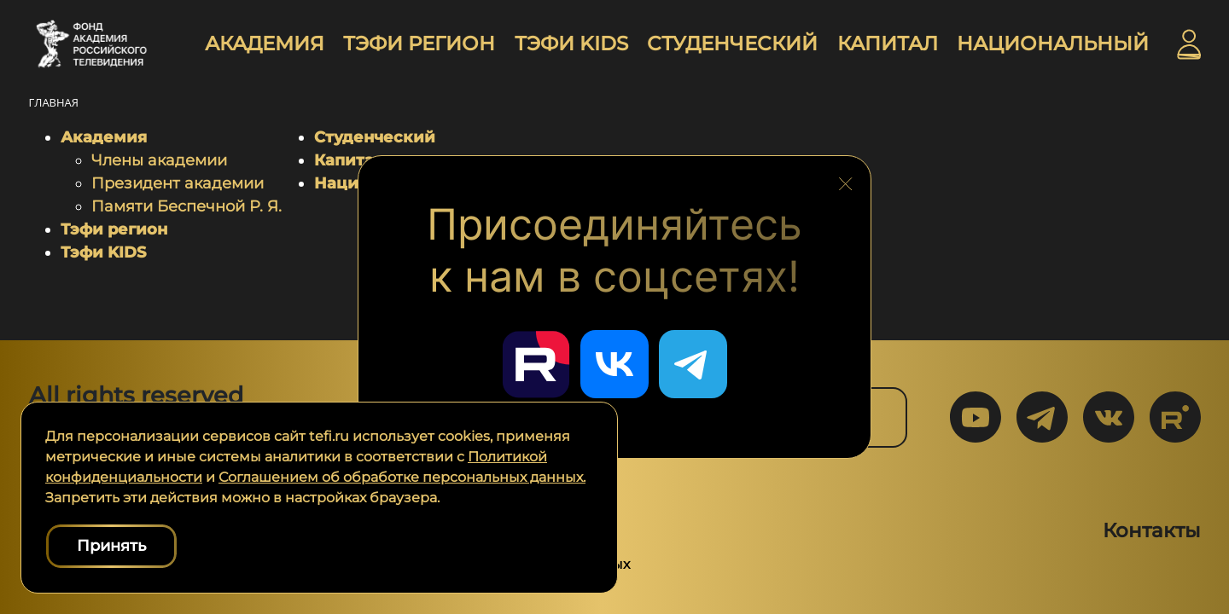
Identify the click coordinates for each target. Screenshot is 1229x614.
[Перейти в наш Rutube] (536, 364)
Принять (111, 545)
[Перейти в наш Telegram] (693, 364)
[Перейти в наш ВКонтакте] (614, 364)
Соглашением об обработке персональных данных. (401, 477)
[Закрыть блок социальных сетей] (846, 179)
